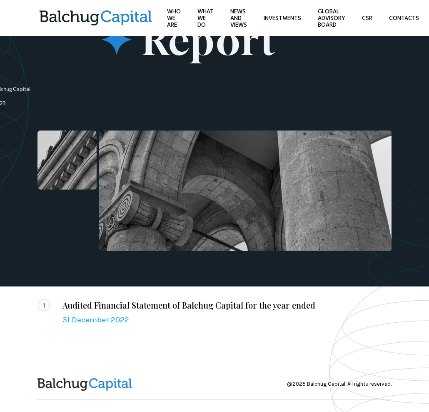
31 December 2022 (95, 319)
